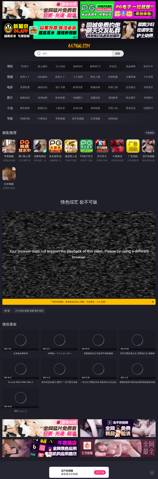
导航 (10, 118)
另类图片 (148, 97)
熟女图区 (130, 97)
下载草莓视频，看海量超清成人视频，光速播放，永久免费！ (102, 302)
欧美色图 (60, 97)
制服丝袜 (95, 87)
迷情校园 (95, 108)
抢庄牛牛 (148, 66)
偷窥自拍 (25, 97)
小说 (10, 108)
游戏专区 (78, 66)
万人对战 (60, 66)
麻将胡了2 (95, 66)
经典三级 (113, 87)
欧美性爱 (78, 87)
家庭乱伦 (42, 108)
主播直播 (130, 76)
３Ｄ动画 (78, 76)
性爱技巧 (148, 108)
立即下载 (100, 472)
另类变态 (148, 87)
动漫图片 (78, 97)
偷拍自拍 (42, 87)
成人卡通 (60, 87)
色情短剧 (113, 118)
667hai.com (79, 46)
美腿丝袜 (95, 97)
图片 (10, 98)
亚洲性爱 (25, 87)
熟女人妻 (95, 76)
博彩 (10, 66)
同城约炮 (25, 118)
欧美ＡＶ (60, 76)
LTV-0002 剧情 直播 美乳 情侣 (29, 310)
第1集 (7, 310)
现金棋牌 (130, 66)
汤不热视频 (78, 118)
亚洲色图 (42, 97)
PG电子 (25, 66)
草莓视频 (60, 118)
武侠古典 (78, 108)
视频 (10, 77)
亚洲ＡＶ (25, 76)
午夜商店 (42, 118)
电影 (10, 87)
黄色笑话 (130, 108)
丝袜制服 (113, 76)
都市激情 (25, 108)
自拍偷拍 (42, 76)
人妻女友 (60, 108)
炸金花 (113, 66)
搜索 (117, 53)
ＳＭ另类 (148, 76)
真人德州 (42, 66)
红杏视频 (95, 118)
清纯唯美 (113, 97)
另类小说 (113, 108)
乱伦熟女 (130, 87)
